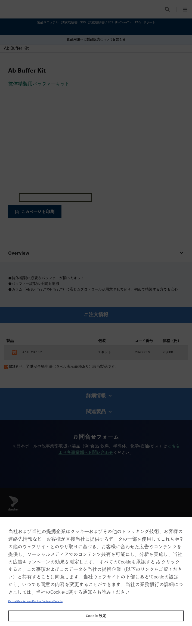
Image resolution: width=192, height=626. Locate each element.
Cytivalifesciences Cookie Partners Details (35, 601)
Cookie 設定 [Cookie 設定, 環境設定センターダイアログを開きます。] (96, 616)
